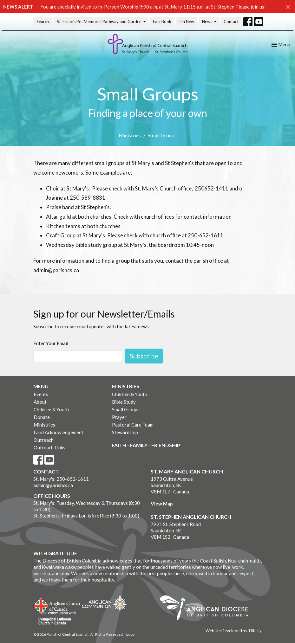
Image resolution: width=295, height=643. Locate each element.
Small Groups (126, 409)
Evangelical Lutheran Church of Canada (54, 618)
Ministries (130, 135)
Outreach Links (49, 447)
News (209, 21)
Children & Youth (51, 409)
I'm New (186, 21)
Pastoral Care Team (133, 425)
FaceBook (162, 21)
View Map (162, 503)
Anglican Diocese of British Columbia (207, 609)
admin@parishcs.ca (53, 485)
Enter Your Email (50, 343)
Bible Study (124, 402)
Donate (42, 417)
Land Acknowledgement (58, 432)
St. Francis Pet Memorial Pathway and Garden (102, 21)
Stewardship (125, 432)
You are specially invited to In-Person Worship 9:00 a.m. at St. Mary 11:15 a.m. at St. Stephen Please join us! (153, 7)
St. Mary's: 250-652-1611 (61, 479)
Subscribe (144, 356)
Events (41, 394)
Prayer (119, 417)
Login (130, 634)
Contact (231, 21)
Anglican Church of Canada (57, 605)
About (40, 402)
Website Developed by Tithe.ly (234, 630)
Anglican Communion (105, 604)
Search (42, 21)
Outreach (44, 440)
